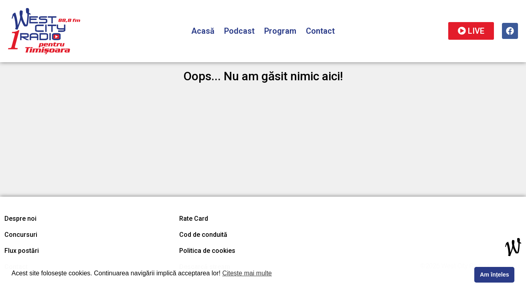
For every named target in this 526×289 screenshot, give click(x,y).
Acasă (202, 31)
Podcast (239, 31)
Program (280, 31)
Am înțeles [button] (494, 274)
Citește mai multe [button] (247, 273)
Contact (320, 31)
